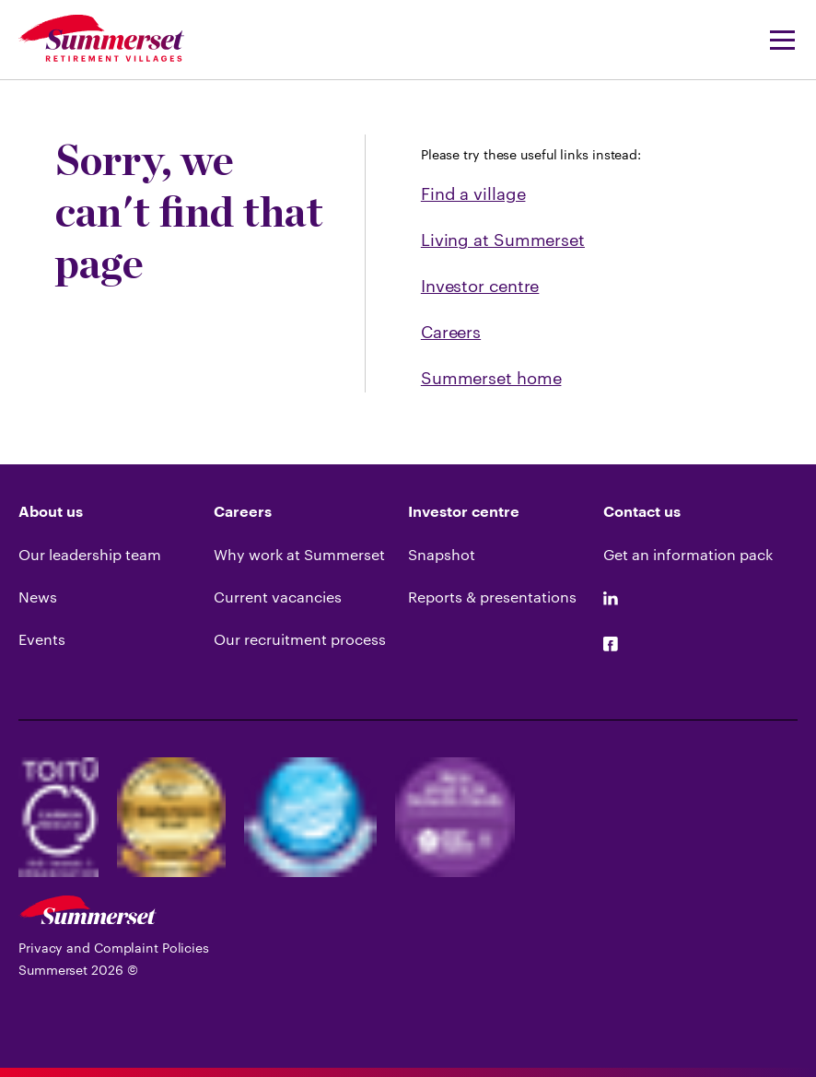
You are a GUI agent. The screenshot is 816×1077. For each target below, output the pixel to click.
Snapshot (441, 554)
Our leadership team (89, 554)
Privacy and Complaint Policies (113, 947)
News (37, 596)
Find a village (473, 193)
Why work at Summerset (299, 554)
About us (50, 512)
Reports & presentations (492, 596)
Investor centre (480, 285)
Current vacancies (278, 596)
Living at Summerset (503, 239)
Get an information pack (688, 554)
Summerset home (491, 378)
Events (41, 639)
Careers (451, 332)
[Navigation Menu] (776, 39)
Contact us (642, 512)
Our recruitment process (300, 639)
